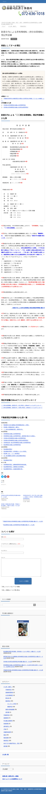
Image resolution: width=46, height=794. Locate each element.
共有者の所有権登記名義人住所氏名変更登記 (16, 107)
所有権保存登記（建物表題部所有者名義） (15, 464)
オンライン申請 (11, 703)
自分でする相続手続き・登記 (12, 743)
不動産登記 (14, 39)
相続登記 (7, 701)
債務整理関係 (9, 692)
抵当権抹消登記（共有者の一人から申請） (15, 451)
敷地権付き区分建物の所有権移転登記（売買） (17, 425)
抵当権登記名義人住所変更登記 (12, 444)
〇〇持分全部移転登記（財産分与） (13, 429)
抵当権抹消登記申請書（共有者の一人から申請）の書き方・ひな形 (22, 651)
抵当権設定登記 (8, 460)
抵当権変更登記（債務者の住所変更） (14, 466)
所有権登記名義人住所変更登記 (12, 433)
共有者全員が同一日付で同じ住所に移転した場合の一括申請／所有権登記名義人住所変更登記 (33, 497)
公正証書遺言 (9, 695)
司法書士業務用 (8, 720)
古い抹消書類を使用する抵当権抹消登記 (15, 455)
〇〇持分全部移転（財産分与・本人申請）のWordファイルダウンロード (21, 405)
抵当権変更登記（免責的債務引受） (13, 469)
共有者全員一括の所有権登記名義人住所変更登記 (17, 442)
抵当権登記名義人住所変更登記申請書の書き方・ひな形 (18, 524)
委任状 (7, 698)
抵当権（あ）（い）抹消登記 (12, 453)
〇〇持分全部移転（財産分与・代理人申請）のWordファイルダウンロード (21, 407)
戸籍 (5, 729)
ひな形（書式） (8, 686)
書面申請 (9, 706)
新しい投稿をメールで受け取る (11, 590)
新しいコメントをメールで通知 (11, 586)
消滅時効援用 (7, 732)
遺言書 (7, 712)
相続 (5, 735)
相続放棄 (6, 737)
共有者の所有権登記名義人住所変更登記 (15, 105)
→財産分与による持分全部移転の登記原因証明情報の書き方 (28, 307)
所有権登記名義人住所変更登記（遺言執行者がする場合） (20, 436)
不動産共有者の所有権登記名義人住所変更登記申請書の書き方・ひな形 (23, 521)
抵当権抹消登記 (8, 449)
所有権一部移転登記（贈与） (12, 427)
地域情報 (6, 723)
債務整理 (6, 718)
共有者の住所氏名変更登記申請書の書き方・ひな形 (17, 661)
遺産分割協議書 (9, 709)
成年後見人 (7, 726)
